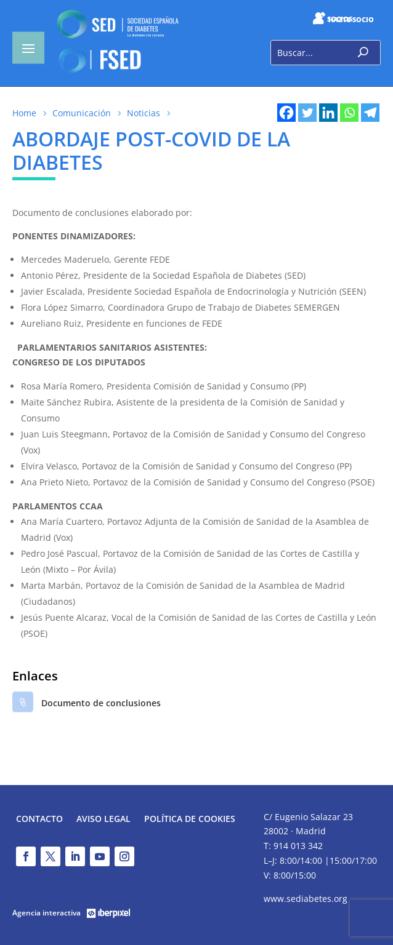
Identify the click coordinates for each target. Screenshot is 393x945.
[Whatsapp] (349, 112)
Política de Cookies (189, 819)
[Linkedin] (328, 112)
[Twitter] (307, 112)
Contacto (39, 819)
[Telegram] (370, 112)
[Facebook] (286, 112)
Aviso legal (103, 819)
